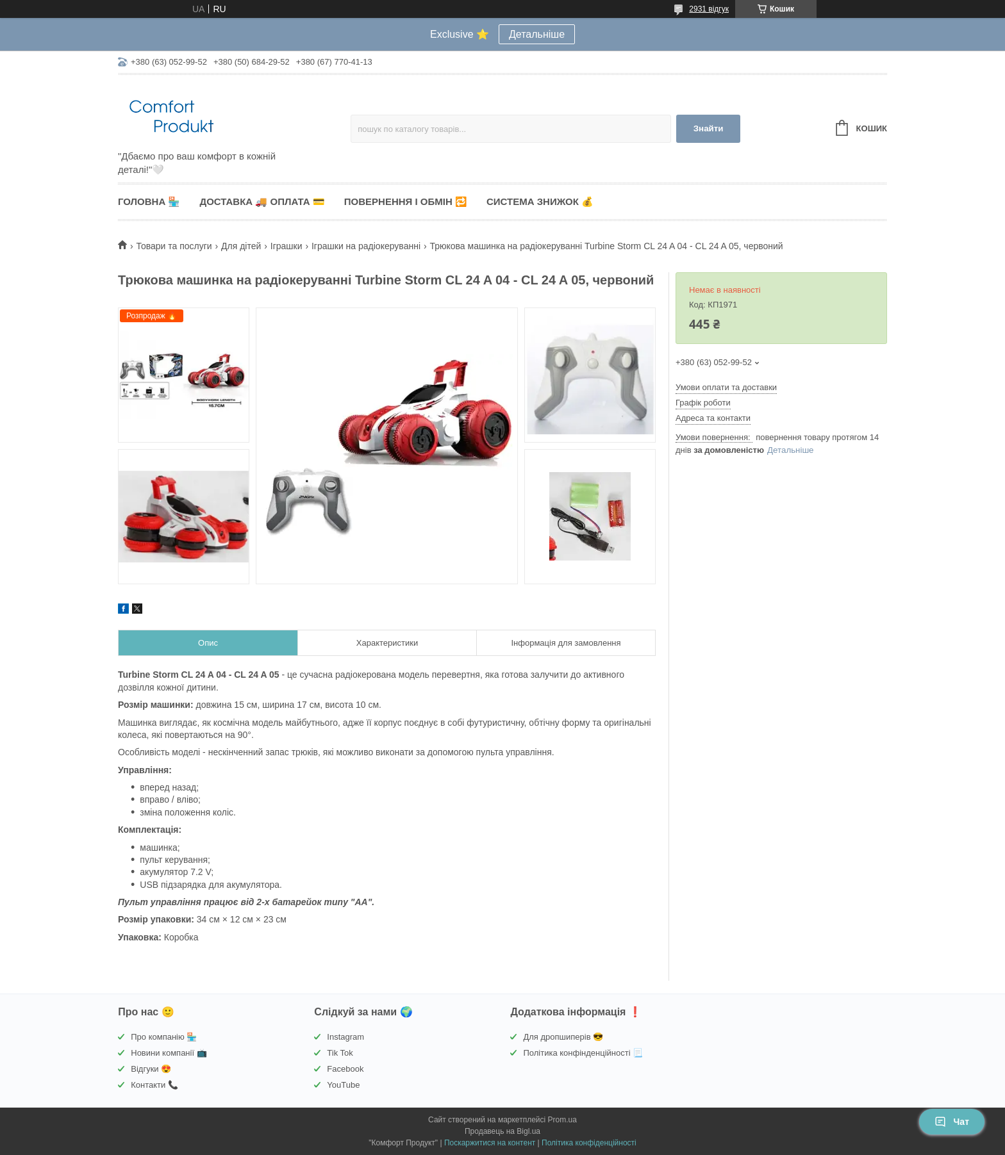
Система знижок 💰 (540, 201)
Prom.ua (562, 1119)
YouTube (343, 1085)
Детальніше (537, 34)
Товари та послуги (174, 246)
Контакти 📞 (154, 1085)
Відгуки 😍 (151, 1069)
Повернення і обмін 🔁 (405, 201)
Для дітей (241, 246)
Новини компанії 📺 (168, 1053)
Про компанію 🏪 (164, 1037)
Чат (951, 1121)
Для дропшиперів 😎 (563, 1037)
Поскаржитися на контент (489, 1142)
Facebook (345, 1069)
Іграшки (286, 246)
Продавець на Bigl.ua (502, 1131)
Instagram (345, 1037)
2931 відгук (709, 8)
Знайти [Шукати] (709, 128)
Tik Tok (340, 1053)
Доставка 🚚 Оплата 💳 (261, 201)
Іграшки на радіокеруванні (365, 246)
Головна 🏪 (149, 201)
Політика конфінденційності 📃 (583, 1053)
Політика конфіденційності (589, 1142)
